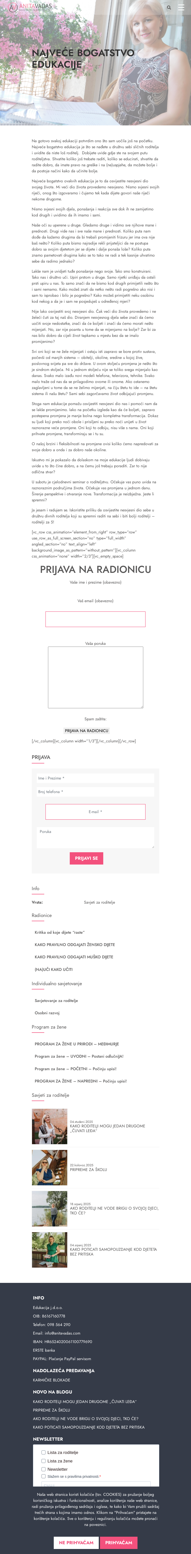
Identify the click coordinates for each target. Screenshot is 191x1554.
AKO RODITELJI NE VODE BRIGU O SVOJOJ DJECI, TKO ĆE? (85, 1419)
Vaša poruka (95, 675)
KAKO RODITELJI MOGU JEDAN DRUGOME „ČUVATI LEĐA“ (85, 1402)
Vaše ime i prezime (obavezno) (95, 585)
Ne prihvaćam (76, 1542)
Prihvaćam (118, 1542)
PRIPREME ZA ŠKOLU (51, 1410)
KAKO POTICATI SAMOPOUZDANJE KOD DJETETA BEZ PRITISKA (89, 1427)
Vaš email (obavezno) (96, 612)
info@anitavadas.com (62, 1333)
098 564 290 (58, 1325)
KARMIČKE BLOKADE (51, 1380)
